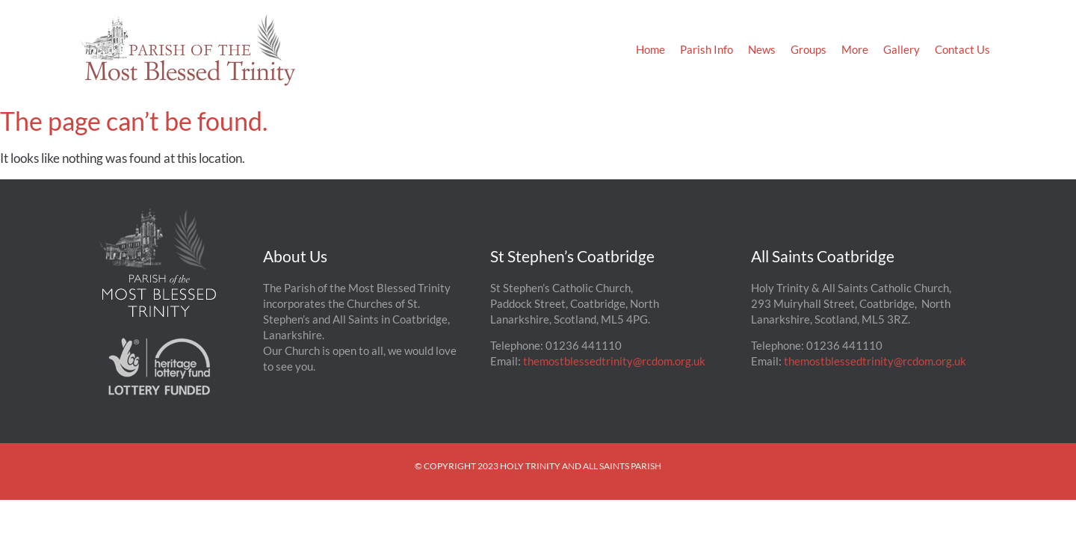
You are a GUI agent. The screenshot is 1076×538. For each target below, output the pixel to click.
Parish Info (706, 49)
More (854, 49)
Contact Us (962, 49)
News (762, 49)
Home (650, 49)
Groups (808, 49)
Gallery (901, 49)
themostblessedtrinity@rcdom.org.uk (614, 361)
